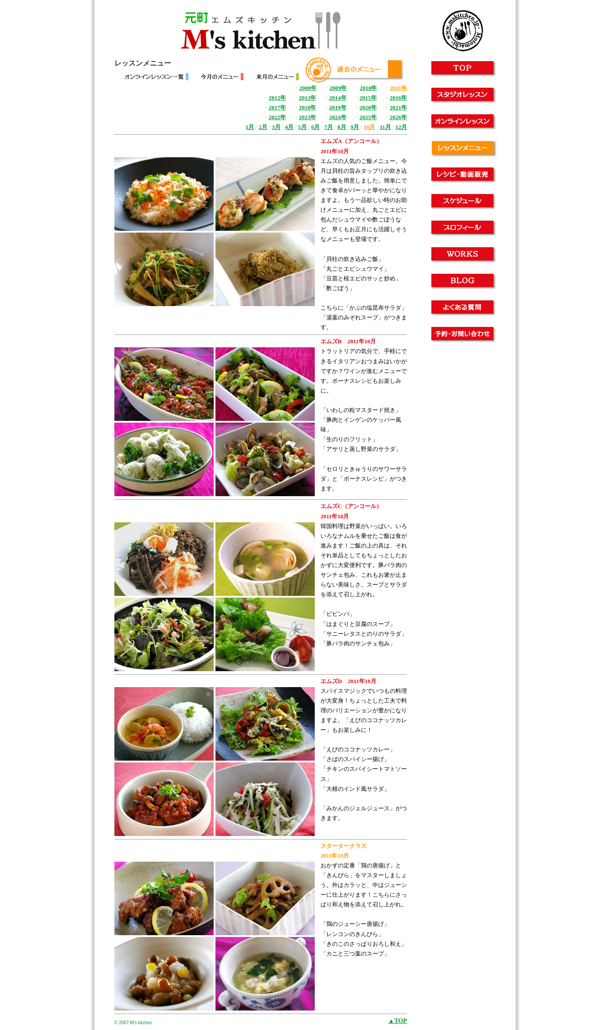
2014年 (338, 97)
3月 (276, 127)
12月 (401, 127)
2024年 (338, 117)
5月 (302, 127)
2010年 (368, 88)
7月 (329, 127)
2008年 (308, 88)
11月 (385, 127)
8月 (341, 127)
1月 (250, 127)
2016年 (398, 97)
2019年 (338, 107)
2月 (262, 127)
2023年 (307, 117)
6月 (315, 127)
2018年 (307, 107)
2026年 (398, 117)
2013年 (307, 97)
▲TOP (397, 1020)
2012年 (277, 97)
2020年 (368, 107)
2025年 (368, 117)
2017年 (277, 107)
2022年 (277, 117)
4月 (289, 127)
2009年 (338, 88)
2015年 (368, 97)
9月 (355, 127)
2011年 (398, 88)
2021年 (398, 107)
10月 (369, 127)
